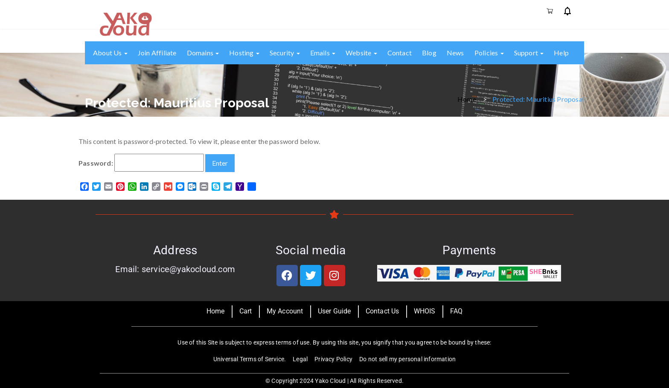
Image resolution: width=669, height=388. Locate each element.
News (455, 53)
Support (529, 53)
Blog (429, 53)
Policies (489, 53)
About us (110, 53)
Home (466, 99)
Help (561, 53)
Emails (322, 53)
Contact (399, 53)
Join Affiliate (157, 53)
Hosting (244, 53)
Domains (203, 53)
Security (285, 53)
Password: (141, 163)
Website (361, 53)
